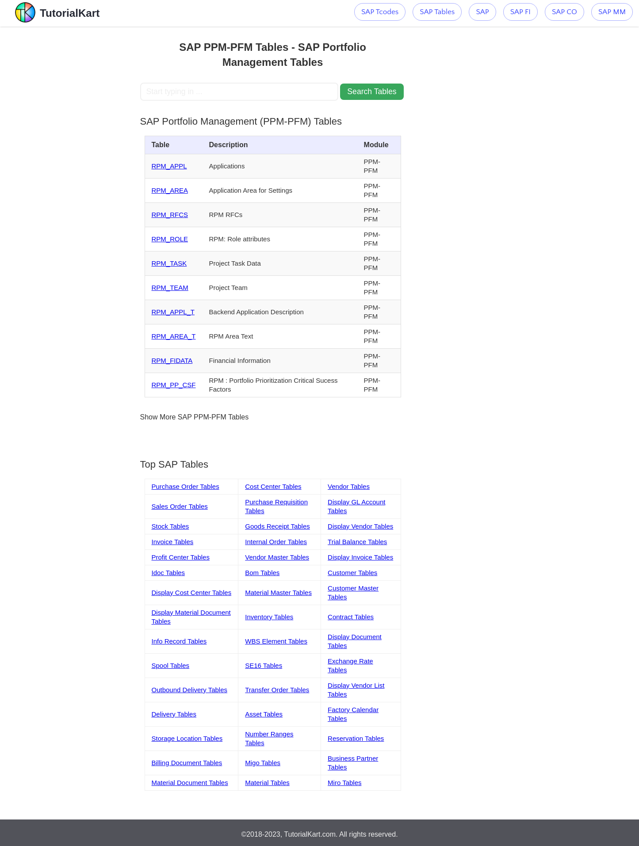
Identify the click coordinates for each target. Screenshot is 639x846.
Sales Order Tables (180, 506)
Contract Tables (351, 617)
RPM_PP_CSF (174, 385)
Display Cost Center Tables (192, 592)
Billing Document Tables (187, 762)
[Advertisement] (75, 159)
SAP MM (612, 12)
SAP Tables (437, 12)
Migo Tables (262, 762)
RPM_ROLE (170, 239)
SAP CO (564, 12)
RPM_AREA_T (174, 336)
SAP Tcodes (379, 12)
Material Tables (267, 782)
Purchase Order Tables (185, 486)
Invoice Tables (173, 541)
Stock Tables (170, 526)
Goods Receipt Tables (277, 526)
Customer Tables (352, 572)
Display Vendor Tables (360, 526)
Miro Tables (344, 782)
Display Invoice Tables (360, 557)
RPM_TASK (169, 263)
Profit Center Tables (181, 557)
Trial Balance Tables (357, 541)
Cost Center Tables (273, 486)
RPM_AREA (170, 190)
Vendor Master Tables (277, 557)
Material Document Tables (190, 782)
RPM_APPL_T (173, 312)
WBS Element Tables (276, 641)
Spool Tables (171, 665)
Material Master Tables (278, 592)
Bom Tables (262, 572)
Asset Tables (264, 714)
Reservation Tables (356, 738)
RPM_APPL (169, 166)
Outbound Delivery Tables (190, 690)
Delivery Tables (174, 714)
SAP (482, 12)
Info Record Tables (179, 641)
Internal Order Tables (276, 541)
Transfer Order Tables (277, 690)
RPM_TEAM (170, 287)
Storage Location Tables (187, 738)
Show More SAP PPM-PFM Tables (194, 417)
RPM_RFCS (170, 214)
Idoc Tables (168, 572)
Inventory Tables (269, 617)
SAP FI (520, 12)
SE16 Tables (263, 665)
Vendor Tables (349, 486)
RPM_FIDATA (172, 360)
